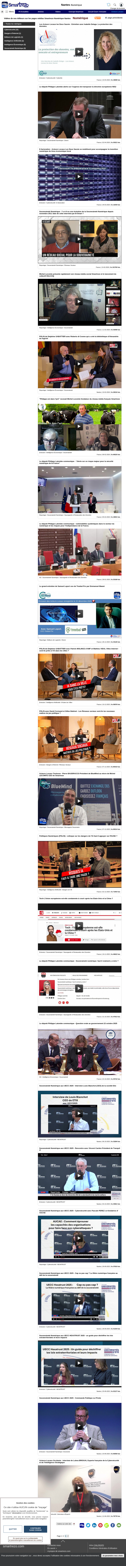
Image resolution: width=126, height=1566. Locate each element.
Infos (96, 1545)
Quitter (13, 1529)
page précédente (114, 17)
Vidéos (58, 12)
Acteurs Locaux (117, 12)
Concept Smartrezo (76, 12)
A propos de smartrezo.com (59, 1551)
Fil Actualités (23, 12)
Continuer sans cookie (35, 1529)
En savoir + (52, 1548)
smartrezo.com (13, 1546)
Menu (11, 12)
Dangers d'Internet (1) (12, 33)
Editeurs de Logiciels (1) (13, 37)
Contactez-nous (54, 1545)
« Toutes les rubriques (12, 24)
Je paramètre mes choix (112, 1556)
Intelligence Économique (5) (15, 45)
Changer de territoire (117, 8)
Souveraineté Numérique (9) (15, 48)
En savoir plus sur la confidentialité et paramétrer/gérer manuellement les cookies (25, 1539)
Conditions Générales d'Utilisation (103, 1548)
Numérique (79, 18)
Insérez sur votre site (64, 1524)
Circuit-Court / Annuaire (97, 12)
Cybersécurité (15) (11, 30)
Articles (41, 12)
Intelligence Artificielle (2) (14, 41)
